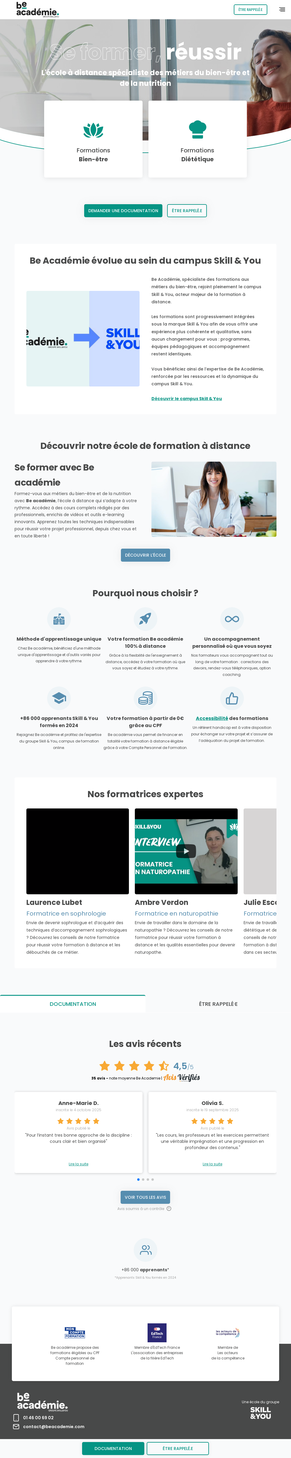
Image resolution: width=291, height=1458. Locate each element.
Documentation (113, 1448)
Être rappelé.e (251, 9)
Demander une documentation (123, 211)
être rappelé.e (178, 1448)
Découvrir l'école (145, 555)
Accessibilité (212, 718)
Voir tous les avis (145, 1197)
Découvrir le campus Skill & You (186, 399)
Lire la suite (78, 1164)
